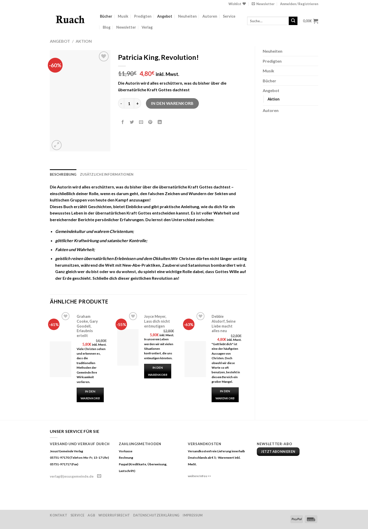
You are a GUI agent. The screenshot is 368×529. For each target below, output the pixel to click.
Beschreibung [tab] (63, 174)
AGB (91, 515)
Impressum (193, 515)
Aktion (84, 41)
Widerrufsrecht (114, 515)
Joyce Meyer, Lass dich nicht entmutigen (157, 321)
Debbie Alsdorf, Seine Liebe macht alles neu (224, 323)
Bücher (106, 16)
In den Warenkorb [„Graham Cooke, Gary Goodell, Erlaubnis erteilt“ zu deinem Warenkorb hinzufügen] (90, 395)
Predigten (143, 16)
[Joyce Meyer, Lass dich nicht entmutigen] (128, 347)
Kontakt (58, 515)
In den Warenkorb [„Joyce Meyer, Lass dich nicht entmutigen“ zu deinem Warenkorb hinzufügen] (157, 371)
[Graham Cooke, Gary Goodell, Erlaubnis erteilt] (60, 359)
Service (229, 16)
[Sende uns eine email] (99, 476)
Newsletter (126, 27)
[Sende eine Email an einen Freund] (141, 122)
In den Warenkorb (172, 103)
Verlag (147, 27)
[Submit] (293, 21)
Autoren (209, 16)
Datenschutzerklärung (156, 515)
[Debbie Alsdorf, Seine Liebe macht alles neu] (195, 359)
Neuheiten (187, 16)
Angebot (164, 16)
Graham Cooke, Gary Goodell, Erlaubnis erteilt (87, 326)
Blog (106, 27)
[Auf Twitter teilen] (132, 122)
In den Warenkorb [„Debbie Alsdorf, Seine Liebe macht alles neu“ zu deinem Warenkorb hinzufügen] (225, 394)
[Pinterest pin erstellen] (150, 122)
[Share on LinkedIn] (159, 122)
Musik (123, 16)
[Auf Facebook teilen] (123, 122)
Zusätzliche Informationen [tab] (106, 174)
